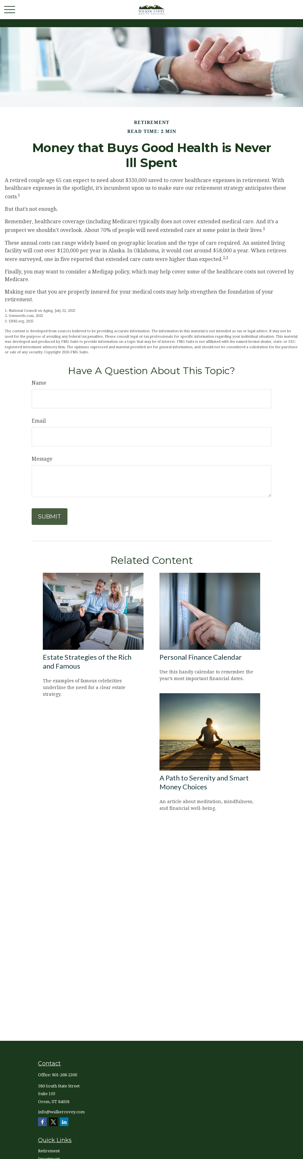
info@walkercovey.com (61, 1111)
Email (39, 421)
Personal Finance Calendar (200, 657)
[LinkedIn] (64, 1121)
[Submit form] (49, 516)
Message (42, 459)
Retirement (49, 1150)
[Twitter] (53, 1121)
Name (39, 383)
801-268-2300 (64, 1074)
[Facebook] (42, 1121)
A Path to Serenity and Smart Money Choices (204, 782)
